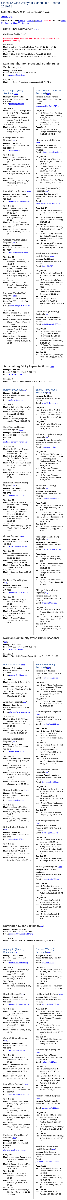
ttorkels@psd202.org (50, 833)
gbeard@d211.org (16, 495)
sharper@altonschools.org (19, 712)
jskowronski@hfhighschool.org (48, 203)
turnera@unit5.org (16, 751)
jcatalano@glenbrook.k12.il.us (47, 1161)
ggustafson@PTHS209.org (20, 306)
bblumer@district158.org (19, 1004)
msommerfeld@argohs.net (19, 201)
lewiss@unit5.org (16, 649)
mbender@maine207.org (51, 549)
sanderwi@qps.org (16, 800)
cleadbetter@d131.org (50, 879)
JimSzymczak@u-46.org (19, 1094)
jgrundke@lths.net (16, 104)
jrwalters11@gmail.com (18, 252)
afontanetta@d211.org (50, 1108)
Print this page (6, 17)
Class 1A (21, 21)
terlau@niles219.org (50, 403)
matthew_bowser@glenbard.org (15, 442)
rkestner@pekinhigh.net (18, 675)
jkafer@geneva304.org (18, 546)
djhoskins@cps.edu (49, 603)
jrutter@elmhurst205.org (18, 592)
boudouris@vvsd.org (50, 678)
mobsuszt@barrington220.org (21, 934)
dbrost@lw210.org (49, 266)
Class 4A (25, 23)
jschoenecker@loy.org (50, 447)
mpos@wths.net (48, 963)
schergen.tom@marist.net (52, 152)
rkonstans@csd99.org (50, 782)
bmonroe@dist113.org (50, 1004)
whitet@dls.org (15, 150)
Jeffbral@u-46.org (16, 400)
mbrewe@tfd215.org (17, 75)
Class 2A (30, 21)
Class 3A (38, 21)
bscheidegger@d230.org (51, 324)
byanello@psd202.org (50, 724)
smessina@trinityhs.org (51, 498)
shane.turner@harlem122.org (14, 1150)
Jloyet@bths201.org (17, 839)
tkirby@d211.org (15, 374)
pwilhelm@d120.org (49, 1062)
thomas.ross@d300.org (18, 963)
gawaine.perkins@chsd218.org (48, 106)
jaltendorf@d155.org (17, 1050)
